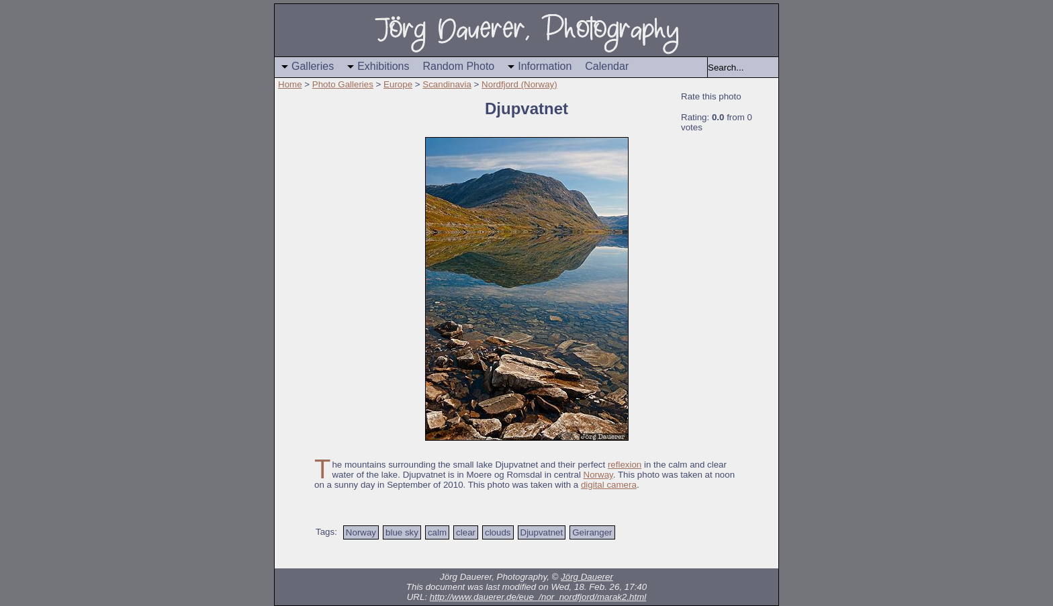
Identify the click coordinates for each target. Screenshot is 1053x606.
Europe (397, 84)
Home (290, 84)
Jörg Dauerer (587, 577)
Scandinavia (446, 84)
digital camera (609, 485)
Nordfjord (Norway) (519, 84)
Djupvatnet (541, 532)
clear (465, 532)
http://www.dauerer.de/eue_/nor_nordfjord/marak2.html (538, 597)
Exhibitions (383, 66)
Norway (598, 475)
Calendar (607, 66)
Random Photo (459, 66)
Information (544, 66)
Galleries (312, 66)
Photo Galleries (342, 84)
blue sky (401, 532)
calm (437, 532)
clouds (498, 532)
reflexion (624, 465)
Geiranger (592, 532)
